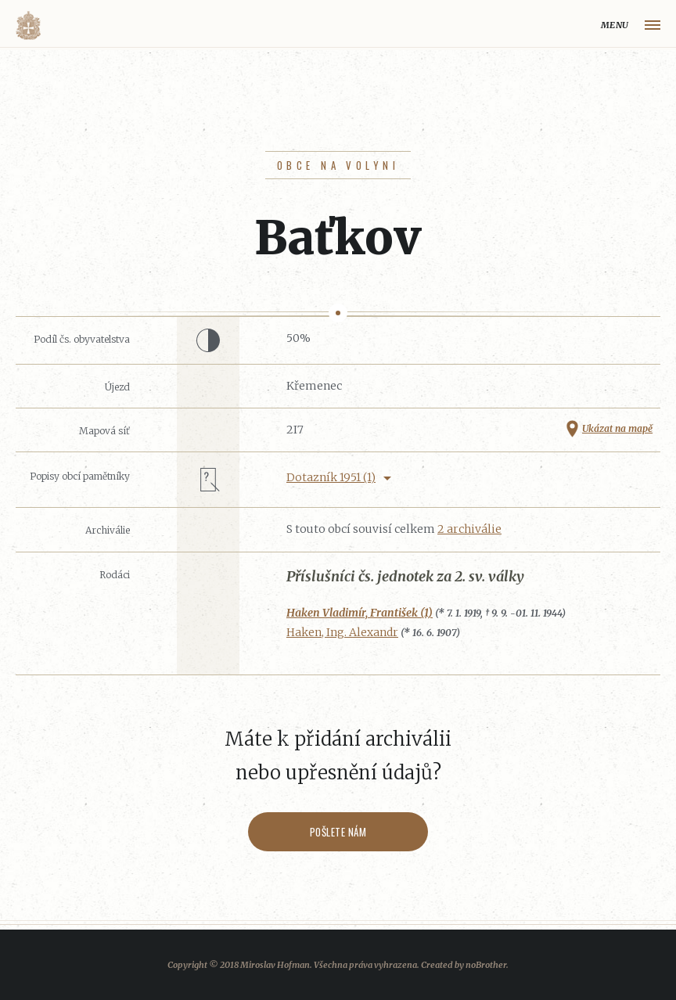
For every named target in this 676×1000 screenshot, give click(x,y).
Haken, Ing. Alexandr (342, 632)
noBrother (486, 964)
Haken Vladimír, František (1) (359, 613)
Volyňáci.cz (28, 25)
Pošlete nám (338, 832)
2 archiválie (469, 529)
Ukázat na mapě (617, 428)
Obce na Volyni (338, 165)
